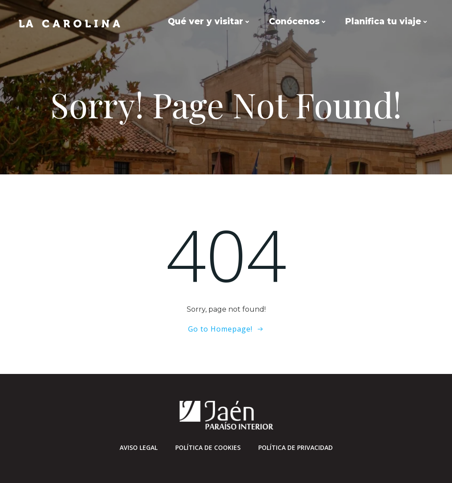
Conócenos (298, 21)
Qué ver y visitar (209, 21)
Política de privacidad (295, 447)
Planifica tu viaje (387, 21)
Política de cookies (208, 447)
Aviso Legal (139, 447)
